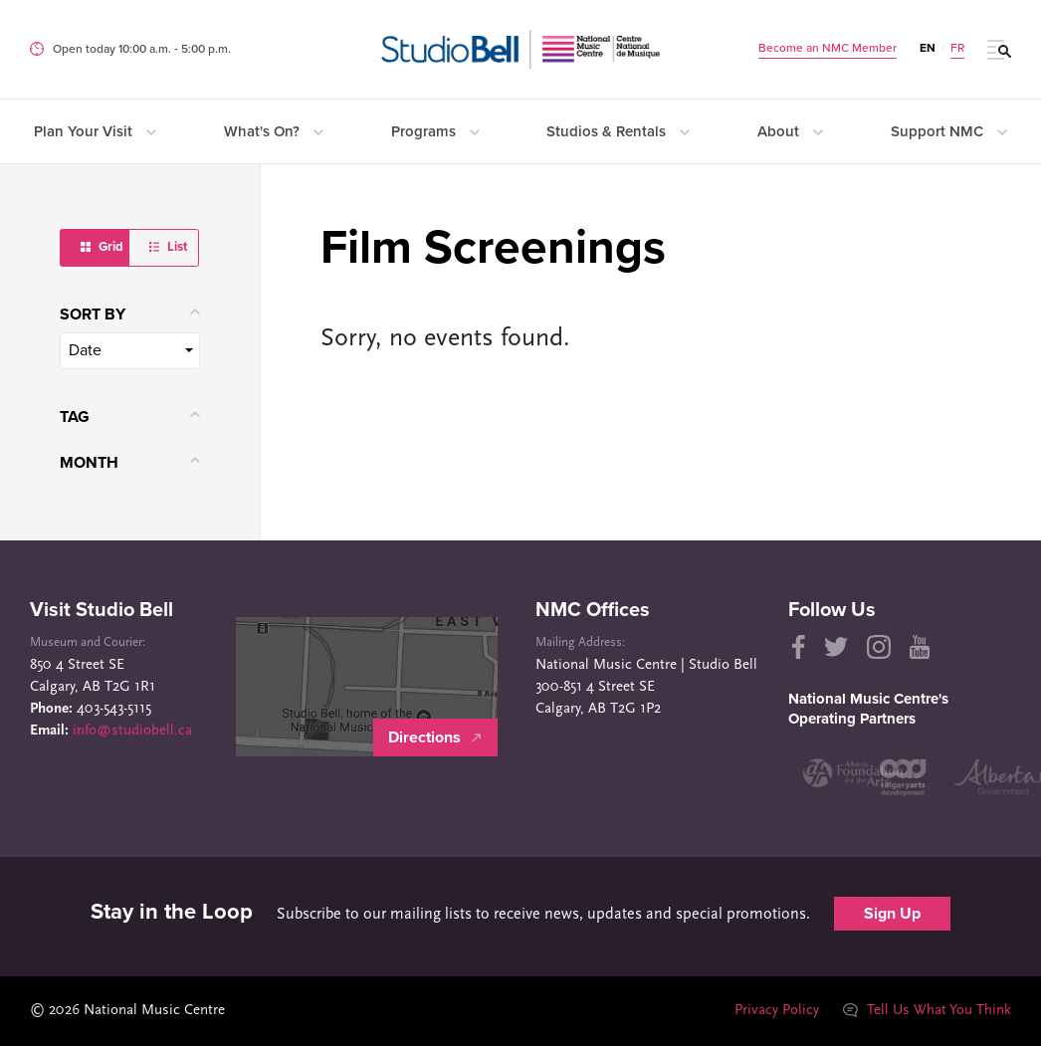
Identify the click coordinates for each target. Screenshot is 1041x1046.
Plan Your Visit (95, 131)
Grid (102, 247)
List (168, 247)
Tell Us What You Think (926, 1010)
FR (957, 48)
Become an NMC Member (827, 48)
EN (928, 48)
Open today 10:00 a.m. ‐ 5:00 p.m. (142, 49)
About (790, 131)
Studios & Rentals (618, 131)
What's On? (273, 131)
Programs (435, 131)
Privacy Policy (775, 1010)
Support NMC (949, 131)
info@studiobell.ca (132, 731)
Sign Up (892, 914)
